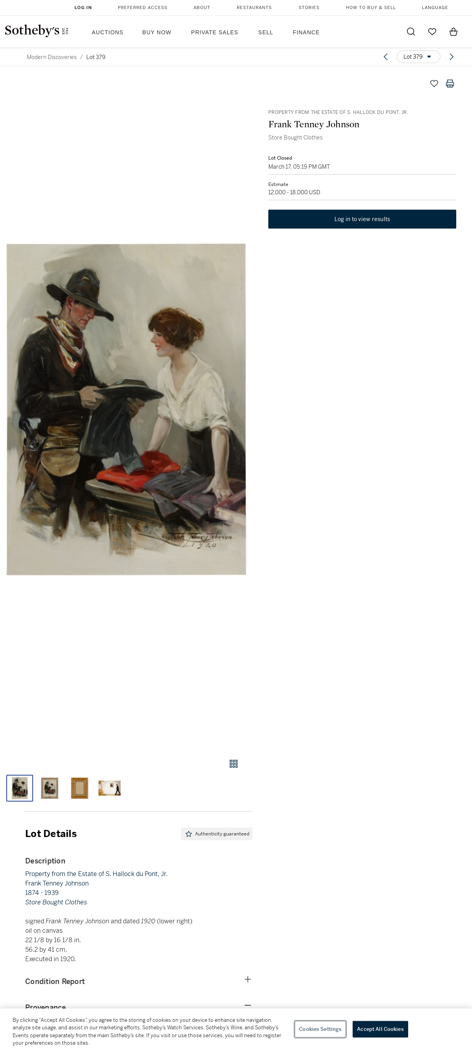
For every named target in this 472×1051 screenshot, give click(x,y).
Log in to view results (362, 219)
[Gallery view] (233, 764)
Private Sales (214, 32)
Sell (265, 32)
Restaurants (254, 7)
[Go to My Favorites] (432, 31)
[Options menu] (418, 56)
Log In (83, 7)
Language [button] (435, 7)
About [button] (201, 7)
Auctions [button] (107, 32)
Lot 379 (96, 57)
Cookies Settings (320, 1029)
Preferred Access (142, 7)
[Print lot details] (450, 83)
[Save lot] (434, 83)
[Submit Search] (411, 31)
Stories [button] (309, 7)
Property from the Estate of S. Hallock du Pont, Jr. (96, 874)
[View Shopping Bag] (453, 31)
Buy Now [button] (156, 32)
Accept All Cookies (380, 1029)
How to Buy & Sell (371, 7)
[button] (126, 409)
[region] (236, 1029)
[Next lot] (451, 56)
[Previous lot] (386, 56)
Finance (306, 32)
